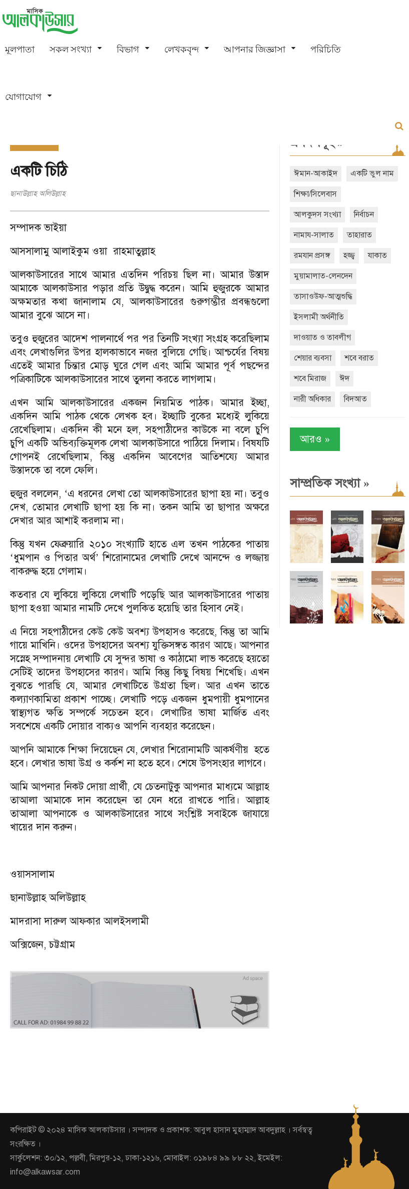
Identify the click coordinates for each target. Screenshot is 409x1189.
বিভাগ (128, 49)
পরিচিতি (325, 49)
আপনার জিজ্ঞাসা (254, 49)
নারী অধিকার (312, 399)
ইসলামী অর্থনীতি (319, 317)
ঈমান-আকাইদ (315, 173)
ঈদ (344, 379)
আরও (315, 439)
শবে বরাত (359, 358)
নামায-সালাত (314, 235)
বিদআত (355, 399)
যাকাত (377, 255)
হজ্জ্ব (349, 255)
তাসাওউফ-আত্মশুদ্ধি (323, 297)
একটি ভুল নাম (372, 173)
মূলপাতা (20, 49)
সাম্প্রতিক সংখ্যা (329, 483)
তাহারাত (359, 235)
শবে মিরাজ (310, 379)
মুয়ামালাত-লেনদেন (323, 276)
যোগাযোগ (23, 97)
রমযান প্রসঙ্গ (312, 255)
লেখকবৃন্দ (181, 49)
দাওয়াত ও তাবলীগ (322, 337)
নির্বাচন (364, 215)
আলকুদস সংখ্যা (317, 215)
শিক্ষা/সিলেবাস (315, 194)
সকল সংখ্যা (71, 49)
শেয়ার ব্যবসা (312, 358)
